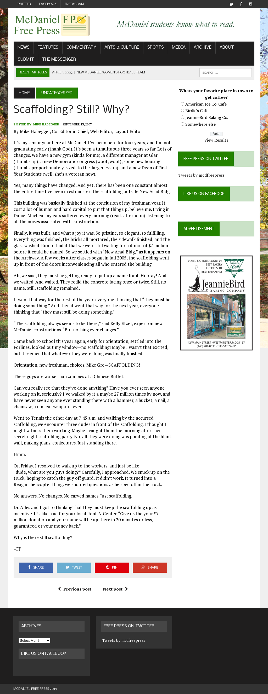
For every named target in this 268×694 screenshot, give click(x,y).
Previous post (74, 589)
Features (47, 47)
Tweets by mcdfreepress (201, 175)
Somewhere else (200, 124)
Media (178, 47)
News (23, 47)
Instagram (74, 4)
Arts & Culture (121, 47)
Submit (26, 59)
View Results (216, 140)
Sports (155, 47)
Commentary (81, 47)
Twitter (24, 4)
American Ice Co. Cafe (206, 104)
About (226, 47)
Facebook (48, 4)
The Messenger (59, 59)
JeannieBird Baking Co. (206, 117)
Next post (115, 589)
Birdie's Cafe (196, 111)
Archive (202, 47)
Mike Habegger (46, 124)
